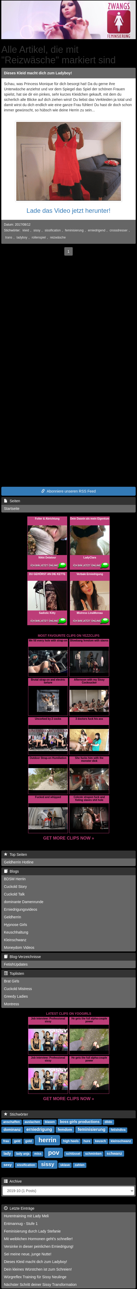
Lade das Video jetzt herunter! (68, 210)
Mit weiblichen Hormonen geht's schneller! (38, 1239)
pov (53, 1152)
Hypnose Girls (15, 925)
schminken (93, 1154)
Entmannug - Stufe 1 (21, 1223)
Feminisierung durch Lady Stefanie (32, 1231)
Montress (11, 1004)
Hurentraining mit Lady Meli (26, 1216)
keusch (100, 1141)
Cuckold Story (15, 886)
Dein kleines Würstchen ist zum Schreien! (38, 1269)
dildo (108, 1122)
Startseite (11, 508)
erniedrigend (96, 230)
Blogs (11, 871)
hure (86, 1141)
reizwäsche (58, 237)
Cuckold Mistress (18, 989)
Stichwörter (16, 1114)
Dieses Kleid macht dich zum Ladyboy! (38, 73)
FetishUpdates (16, 964)
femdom (65, 1129)
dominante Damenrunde (23, 902)
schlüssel (73, 1154)
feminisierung (74, 230)
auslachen (32, 1122)
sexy (7, 1165)
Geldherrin (12, 917)
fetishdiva (118, 1130)
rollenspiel (39, 237)
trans (8, 237)
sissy (36, 230)
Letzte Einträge (19, 1208)
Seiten (12, 501)
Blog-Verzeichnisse (22, 957)
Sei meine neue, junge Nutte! (27, 1254)
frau (6, 1141)
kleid (26, 230)
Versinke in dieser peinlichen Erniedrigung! (38, 1246)
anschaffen (11, 1122)
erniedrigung (39, 1129)
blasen (50, 1122)
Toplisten (14, 973)
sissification (53, 230)
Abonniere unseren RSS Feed (68, 491)
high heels (70, 1141)
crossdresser (119, 230)
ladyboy (22, 237)
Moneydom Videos (19, 947)
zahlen (80, 1165)
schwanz (114, 1153)
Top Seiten (15, 854)
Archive (13, 1181)
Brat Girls (11, 981)
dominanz (11, 1129)
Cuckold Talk (14, 894)
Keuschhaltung (16, 932)
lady (7, 1153)
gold (28, 1141)
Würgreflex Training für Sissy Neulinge (35, 1277)
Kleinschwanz (15, 940)
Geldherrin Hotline (19, 862)
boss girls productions (79, 1122)
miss (37, 1154)
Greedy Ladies (16, 996)
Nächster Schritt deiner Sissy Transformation (40, 1284)
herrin (47, 1139)
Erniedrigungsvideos (20, 909)
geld (17, 1141)
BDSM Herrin (14, 879)
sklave (65, 1165)
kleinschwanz (121, 1141)
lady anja (22, 1154)
